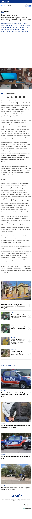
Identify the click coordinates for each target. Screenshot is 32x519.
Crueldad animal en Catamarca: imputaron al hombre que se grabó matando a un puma (18, 354)
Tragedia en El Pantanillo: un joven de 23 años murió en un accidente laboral (18, 328)
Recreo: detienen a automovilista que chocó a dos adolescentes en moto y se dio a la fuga (16, 394)
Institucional (12, 505)
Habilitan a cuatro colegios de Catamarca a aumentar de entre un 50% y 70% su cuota (13, 306)
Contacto (7, 505)
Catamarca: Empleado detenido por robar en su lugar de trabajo (15, 426)
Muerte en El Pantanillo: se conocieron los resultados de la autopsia (18, 316)
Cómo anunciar (19, 505)
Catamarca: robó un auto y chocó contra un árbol (15, 457)
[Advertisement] (16, 51)
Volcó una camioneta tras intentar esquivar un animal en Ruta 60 (15, 488)
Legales (19, 500)
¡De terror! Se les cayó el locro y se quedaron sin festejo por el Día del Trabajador (18, 341)
